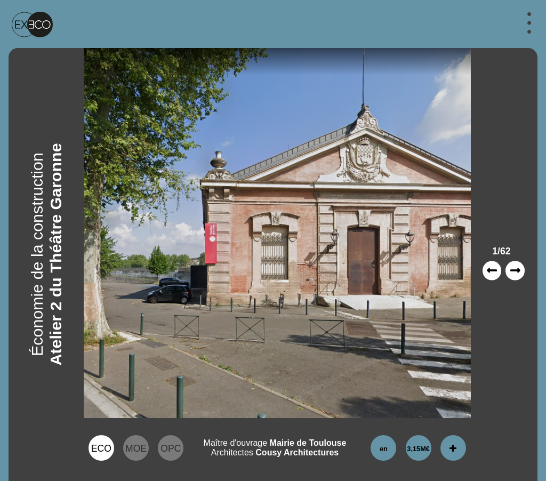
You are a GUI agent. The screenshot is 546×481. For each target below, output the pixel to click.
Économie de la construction (37, 254)
